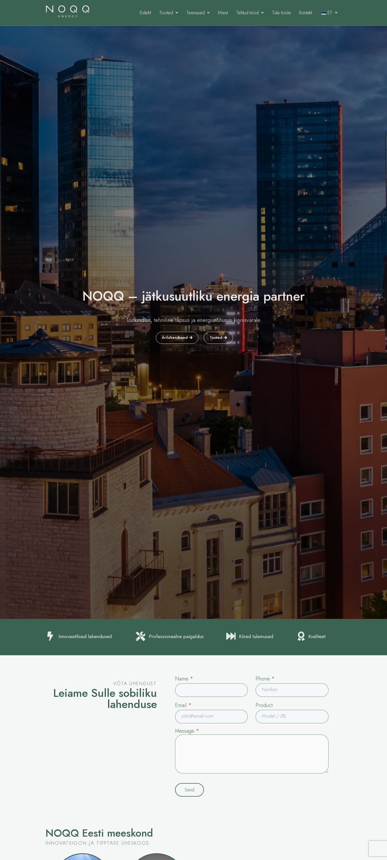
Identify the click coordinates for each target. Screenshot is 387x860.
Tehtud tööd (250, 12)
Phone (265, 679)
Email (183, 705)
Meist (223, 12)
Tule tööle (281, 12)
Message (187, 731)
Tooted (168, 12)
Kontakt (305, 12)
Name (184, 679)
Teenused (198, 12)
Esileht (145, 12)
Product (264, 705)
